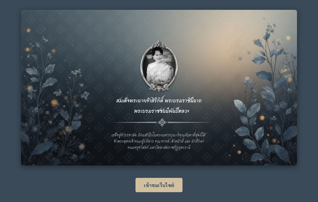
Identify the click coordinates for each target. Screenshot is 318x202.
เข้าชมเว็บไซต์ (159, 185)
